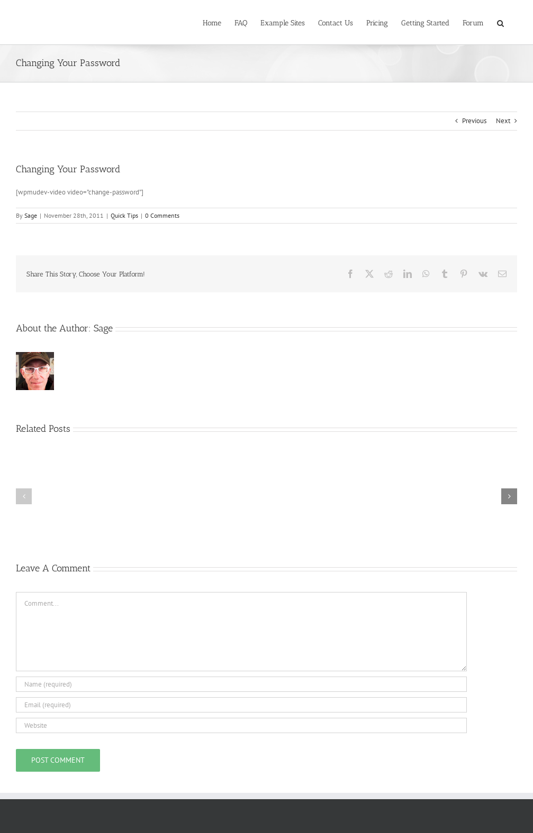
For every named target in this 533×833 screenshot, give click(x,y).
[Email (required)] (241, 704)
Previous (474, 120)
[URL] (241, 725)
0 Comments (162, 215)
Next (503, 120)
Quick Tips (124, 215)
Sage (30, 215)
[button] (500, 22)
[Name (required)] (241, 684)
